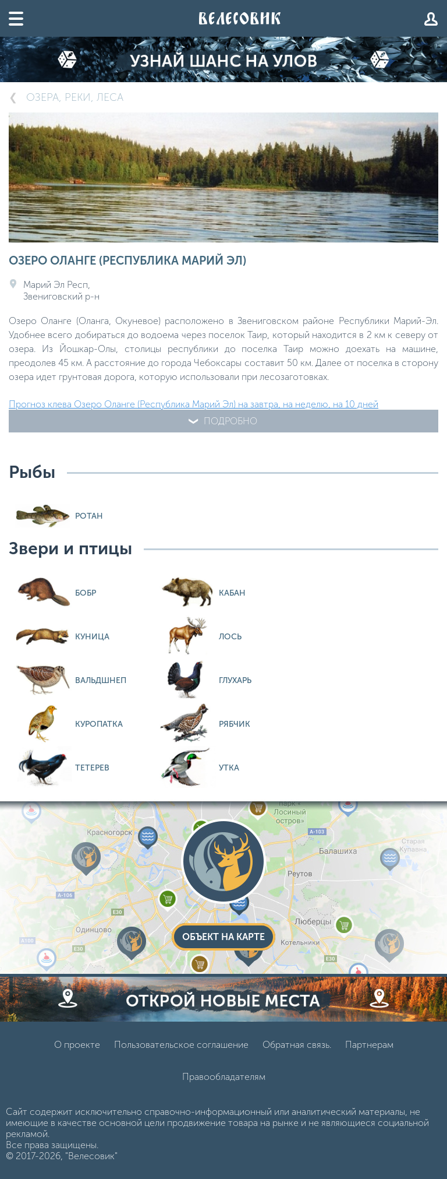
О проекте (77, 1044)
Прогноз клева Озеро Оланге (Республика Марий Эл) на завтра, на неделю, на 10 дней (193, 404)
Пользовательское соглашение (181, 1044)
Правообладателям (223, 1076)
